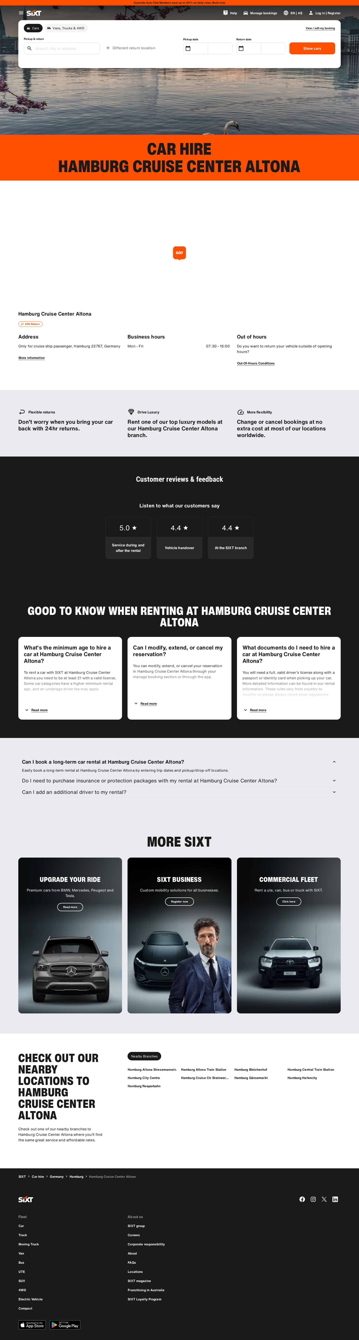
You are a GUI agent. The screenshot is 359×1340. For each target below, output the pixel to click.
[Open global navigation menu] (21, 12)
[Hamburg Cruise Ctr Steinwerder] (206, 1064)
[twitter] (324, 1185)
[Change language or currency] (292, 13)
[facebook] (302, 1185)
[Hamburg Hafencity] (302, 1064)
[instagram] (313, 1185)
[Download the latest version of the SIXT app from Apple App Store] (32, 1311)
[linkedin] (335, 1185)
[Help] (230, 13)
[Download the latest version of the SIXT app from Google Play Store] (64, 1311)
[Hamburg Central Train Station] (310, 1056)
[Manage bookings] (260, 13)
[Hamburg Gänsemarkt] (251, 1064)
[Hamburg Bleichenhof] (250, 1056)
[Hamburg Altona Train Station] (203, 1056)
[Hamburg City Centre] (144, 1064)
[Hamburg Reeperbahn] (144, 1072)
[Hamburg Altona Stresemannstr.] (152, 1056)
